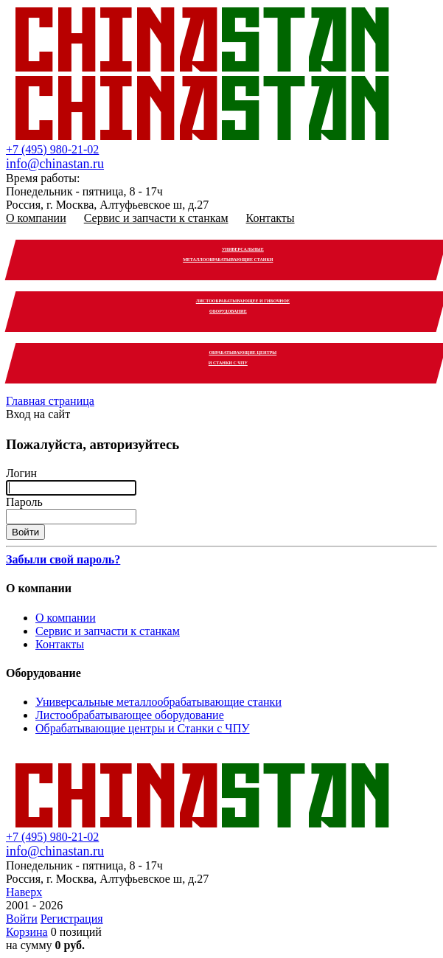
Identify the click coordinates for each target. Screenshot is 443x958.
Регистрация (72, 918)
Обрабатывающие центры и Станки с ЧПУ (142, 728)
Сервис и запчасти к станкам (156, 218)
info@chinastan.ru (55, 163)
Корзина (27, 932)
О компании (36, 218)
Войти (22, 918)
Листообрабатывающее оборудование (129, 715)
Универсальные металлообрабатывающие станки (158, 701)
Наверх (24, 892)
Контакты (270, 218)
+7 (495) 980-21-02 (52, 149)
